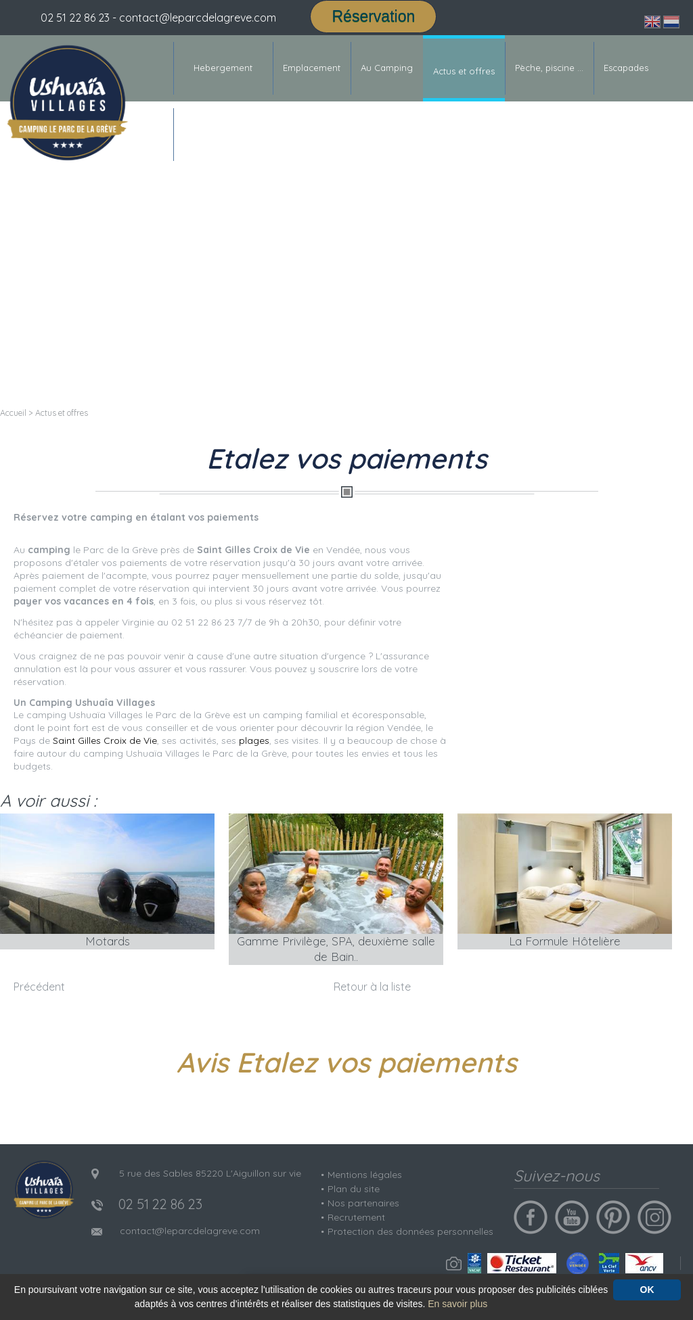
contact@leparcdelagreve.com (190, 1231)
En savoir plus (457, 1303)
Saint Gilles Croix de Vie (105, 740)
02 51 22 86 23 (75, 17)
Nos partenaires (363, 1203)
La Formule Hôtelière (565, 941)
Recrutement (356, 1217)
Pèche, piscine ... (549, 67)
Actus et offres (464, 71)
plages (254, 740)
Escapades (626, 67)
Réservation (373, 16)
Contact (200, 133)
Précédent (39, 986)
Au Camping (387, 67)
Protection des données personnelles (410, 1231)
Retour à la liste (372, 986)
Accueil (13, 413)
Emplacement (311, 67)
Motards (107, 941)
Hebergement (223, 67)
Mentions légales (365, 1175)
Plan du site (354, 1189)
